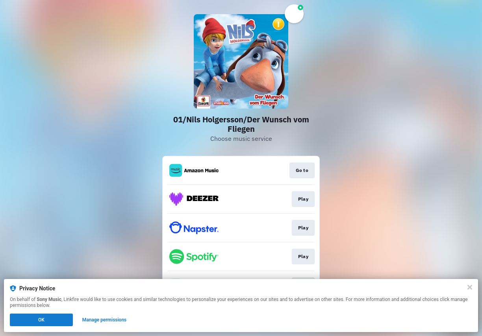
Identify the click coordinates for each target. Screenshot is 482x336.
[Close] (469, 287)
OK (41, 320)
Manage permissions (104, 320)
